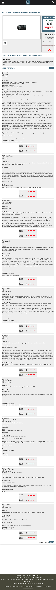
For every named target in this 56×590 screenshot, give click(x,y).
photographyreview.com (42, 586)
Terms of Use (26, 575)
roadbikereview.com (18, 586)
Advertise (19, 575)
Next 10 (52, 68)
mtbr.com (8, 586)
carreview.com (29, 586)
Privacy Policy (36, 575)
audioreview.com (28, 588)
